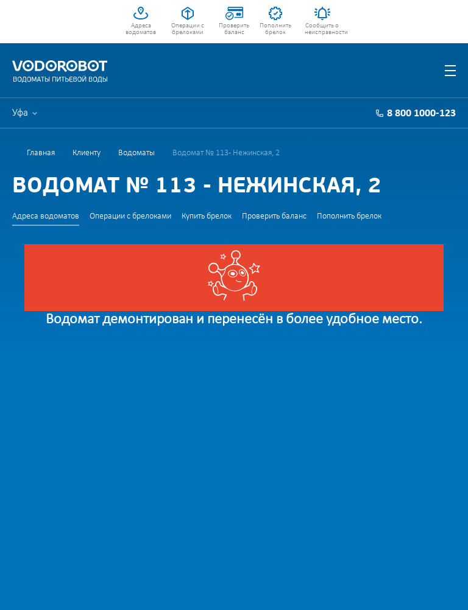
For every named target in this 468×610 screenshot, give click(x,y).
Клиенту (87, 153)
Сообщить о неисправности (322, 29)
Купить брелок (207, 216)
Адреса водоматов (141, 29)
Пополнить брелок (275, 29)
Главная (41, 153)
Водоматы (136, 153)
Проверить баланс (234, 29)
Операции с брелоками (187, 29)
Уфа (20, 113)
